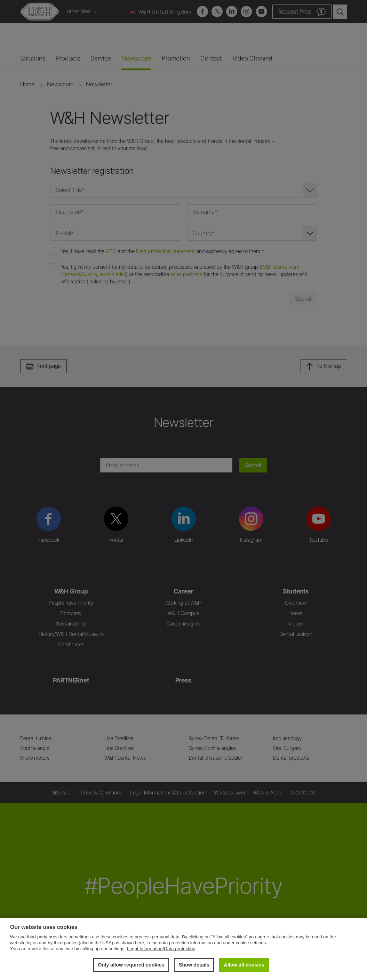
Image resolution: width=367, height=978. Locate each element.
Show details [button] (194, 965)
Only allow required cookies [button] (131, 965)
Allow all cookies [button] (244, 965)
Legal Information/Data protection (161, 948)
